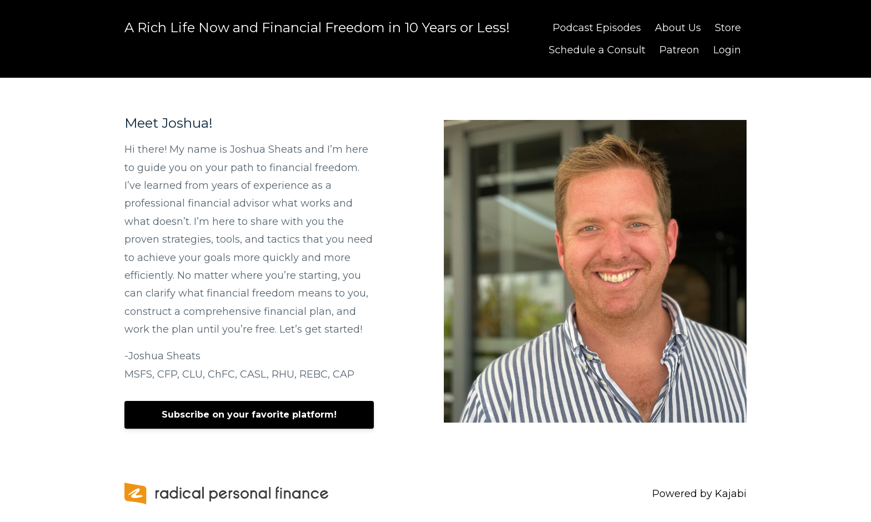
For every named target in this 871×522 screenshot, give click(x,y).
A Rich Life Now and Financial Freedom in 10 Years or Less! (317, 27)
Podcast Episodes (597, 28)
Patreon (679, 50)
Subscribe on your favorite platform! (249, 414)
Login (727, 50)
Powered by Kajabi (699, 494)
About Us (678, 28)
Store (728, 28)
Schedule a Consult (597, 50)
